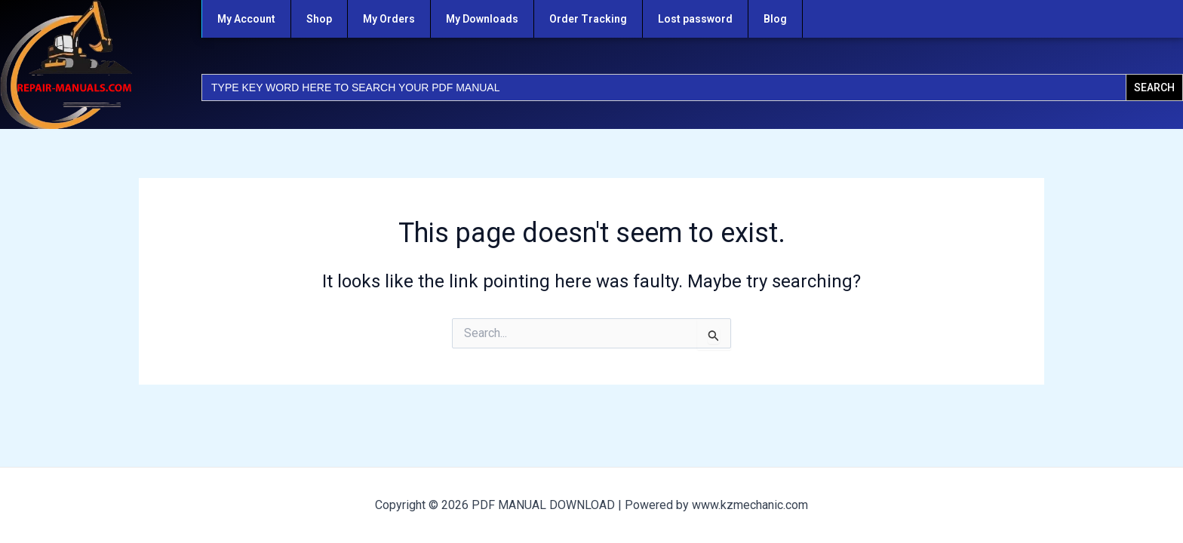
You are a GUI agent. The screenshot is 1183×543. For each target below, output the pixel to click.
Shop (319, 19)
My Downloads (482, 19)
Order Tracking (588, 19)
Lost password (695, 19)
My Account (246, 19)
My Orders (389, 19)
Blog (775, 19)
